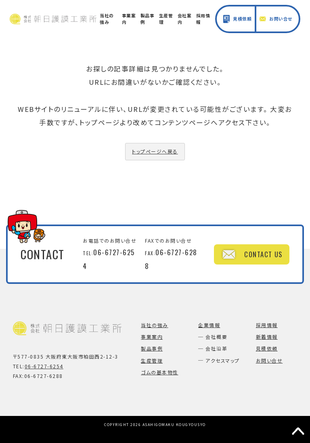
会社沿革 (216, 348)
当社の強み (107, 19)
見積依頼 (237, 19)
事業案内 (129, 19)
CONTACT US (251, 254)
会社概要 (216, 336)
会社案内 (185, 19)
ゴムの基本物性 (159, 372)
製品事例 (147, 19)
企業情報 (209, 324)
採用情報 (203, 19)
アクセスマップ (222, 360)
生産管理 (166, 19)
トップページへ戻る (155, 151)
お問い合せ (276, 19)
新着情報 (267, 336)
